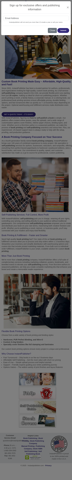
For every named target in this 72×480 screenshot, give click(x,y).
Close (52, 30)
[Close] (68, 7)
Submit (63, 30)
